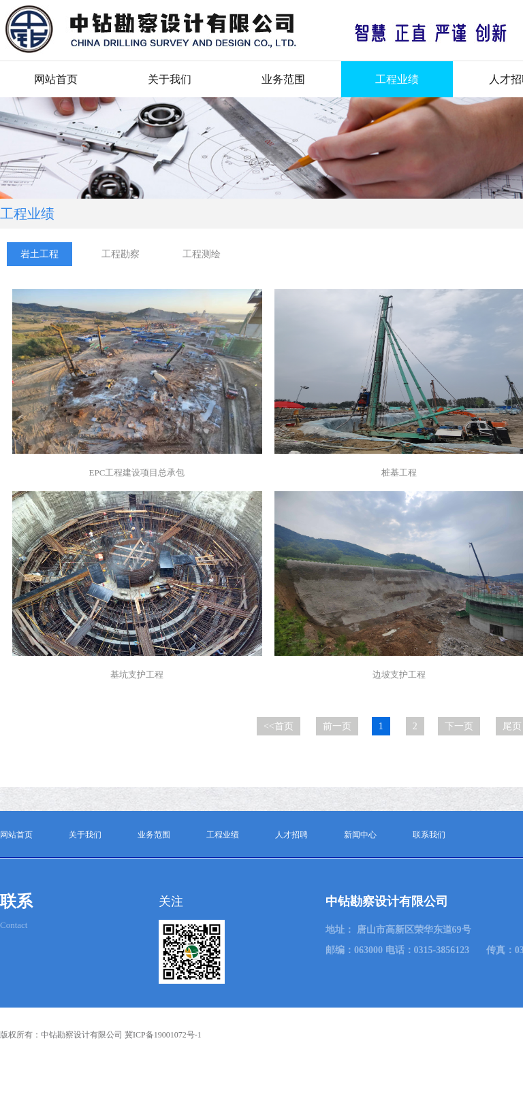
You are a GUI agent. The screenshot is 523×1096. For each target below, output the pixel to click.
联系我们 (429, 835)
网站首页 (56, 79)
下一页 (459, 726)
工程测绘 (202, 254)
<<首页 (279, 726)
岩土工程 (39, 254)
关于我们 (169, 79)
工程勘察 (120, 254)
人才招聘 (291, 835)
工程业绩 (397, 79)
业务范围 (283, 79)
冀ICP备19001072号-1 (163, 1035)
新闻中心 (360, 835)
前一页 (337, 726)
